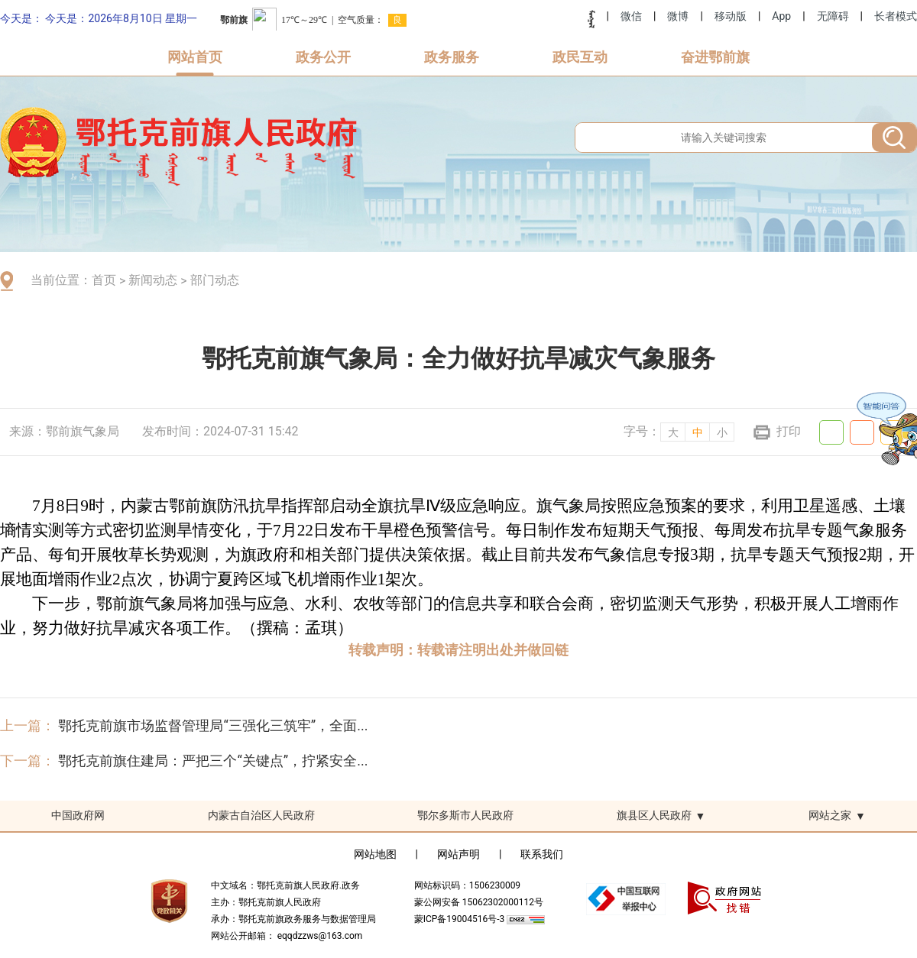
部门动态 (214, 280)
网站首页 (194, 57)
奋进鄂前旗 (715, 57)
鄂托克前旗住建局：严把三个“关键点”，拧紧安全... (213, 760)
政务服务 (451, 57)
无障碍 (833, 16)
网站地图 (375, 854)
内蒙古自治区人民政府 (261, 815)
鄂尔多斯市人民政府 (465, 815)
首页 (104, 280)
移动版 (730, 16)
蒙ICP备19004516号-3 (460, 919)
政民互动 (580, 57)
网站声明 (458, 854)
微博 (678, 16)
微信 (631, 16)
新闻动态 (152, 280)
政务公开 (323, 57)
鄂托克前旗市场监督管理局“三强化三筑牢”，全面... (213, 725)
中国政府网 (78, 815)
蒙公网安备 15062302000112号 (478, 902)
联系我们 (541, 854)
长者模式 (895, 16)
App (781, 16)
